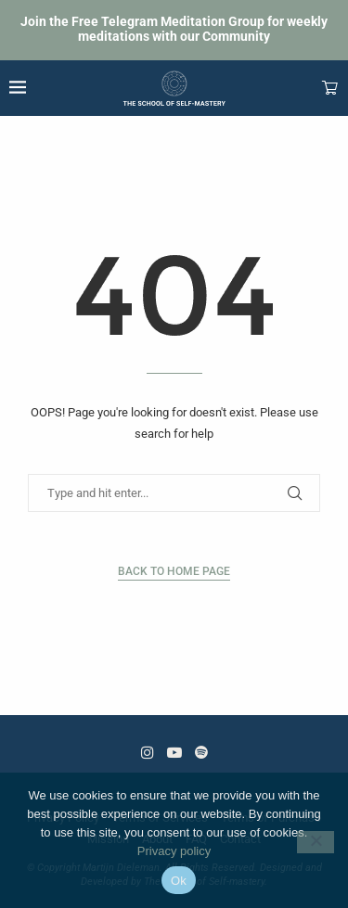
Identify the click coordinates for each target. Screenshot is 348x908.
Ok (179, 881)
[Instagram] (147, 752)
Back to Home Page (174, 571)
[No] (315, 842)
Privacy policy (174, 851)
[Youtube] (174, 752)
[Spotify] (201, 752)
